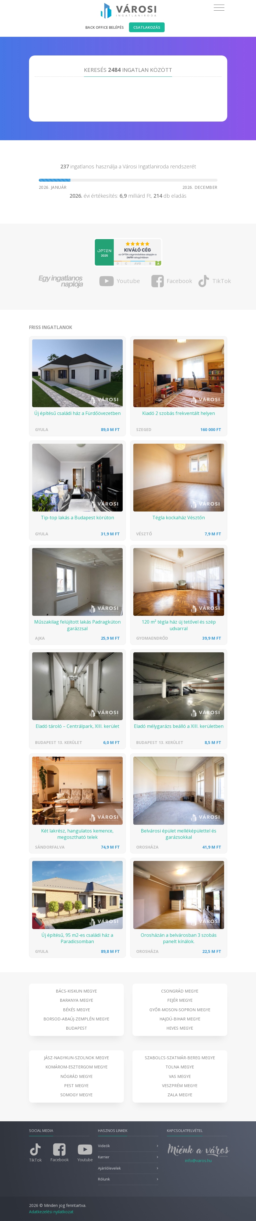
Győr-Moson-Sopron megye (179, 1009)
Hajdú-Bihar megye (179, 1019)
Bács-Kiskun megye (76, 991)
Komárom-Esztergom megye (76, 1067)
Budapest (76, 1028)
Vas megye (180, 1076)
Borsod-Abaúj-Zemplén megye (76, 1019)
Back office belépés (104, 27)
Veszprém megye (179, 1085)
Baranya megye (76, 1000)
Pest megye (76, 1085)
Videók (104, 1145)
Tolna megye (179, 1067)
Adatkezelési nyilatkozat (51, 1211)
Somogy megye (76, 1094)
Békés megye (76, 1009)
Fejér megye (180, 1000)
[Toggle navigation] (219, 8)
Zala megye (180, 1094)
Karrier (103, 1157)
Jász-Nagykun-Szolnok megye (76, 1057)
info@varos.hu (198, 1160)
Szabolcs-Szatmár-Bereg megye (180, 1057)
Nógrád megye (76, 1076)
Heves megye (179, 1028)
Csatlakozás (146, 27)
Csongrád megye (179, 991)
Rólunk (104, 1179)
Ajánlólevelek (109, 1168)
